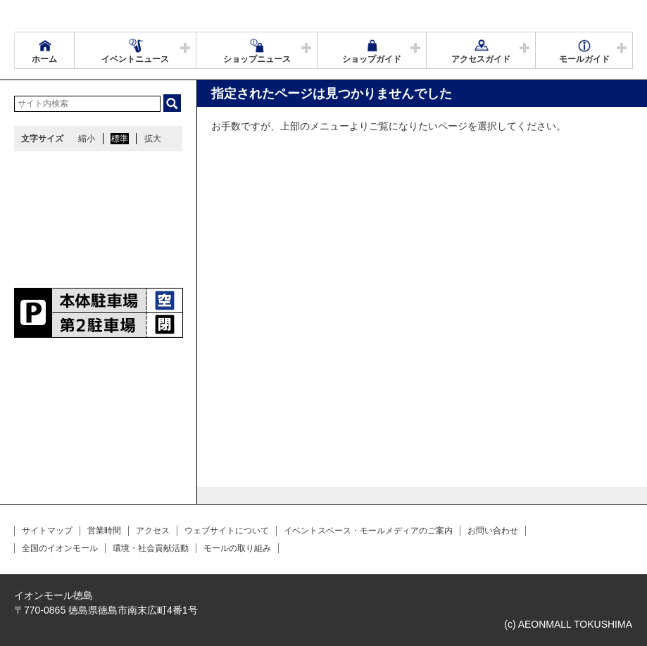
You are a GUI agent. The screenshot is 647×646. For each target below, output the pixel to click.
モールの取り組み (237, 548)
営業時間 (104, 531)
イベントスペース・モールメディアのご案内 (368, 531)
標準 (119, 139)
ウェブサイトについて (226, 531)
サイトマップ (47, 531)
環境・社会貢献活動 (151, 548)
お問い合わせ (492, 531)
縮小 (86, 139)
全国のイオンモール (60, 548)
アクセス (153, 531)
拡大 (152, 139)
